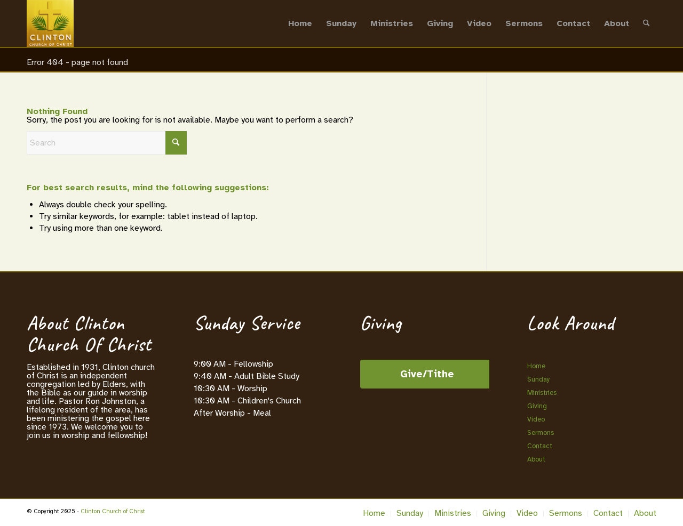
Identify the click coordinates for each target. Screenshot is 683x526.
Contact (539, 446)
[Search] (646, 23)
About (536, 459)
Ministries (542, 393)
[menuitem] (300, 23)
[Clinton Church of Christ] (50, 23)
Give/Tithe (427, 374)
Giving (537, 406)
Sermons (540, 432)
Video (536, 419)
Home (536, 366)
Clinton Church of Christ (113, 511)
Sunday (538, 379)
